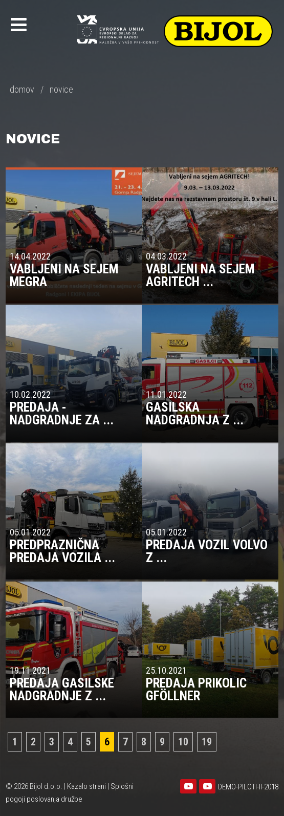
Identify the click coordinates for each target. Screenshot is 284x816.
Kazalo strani (86, 786)
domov (22, 89)
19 (207, 742)
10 (183, 742)
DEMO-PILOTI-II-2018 (248, 786)
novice (61, 89)
